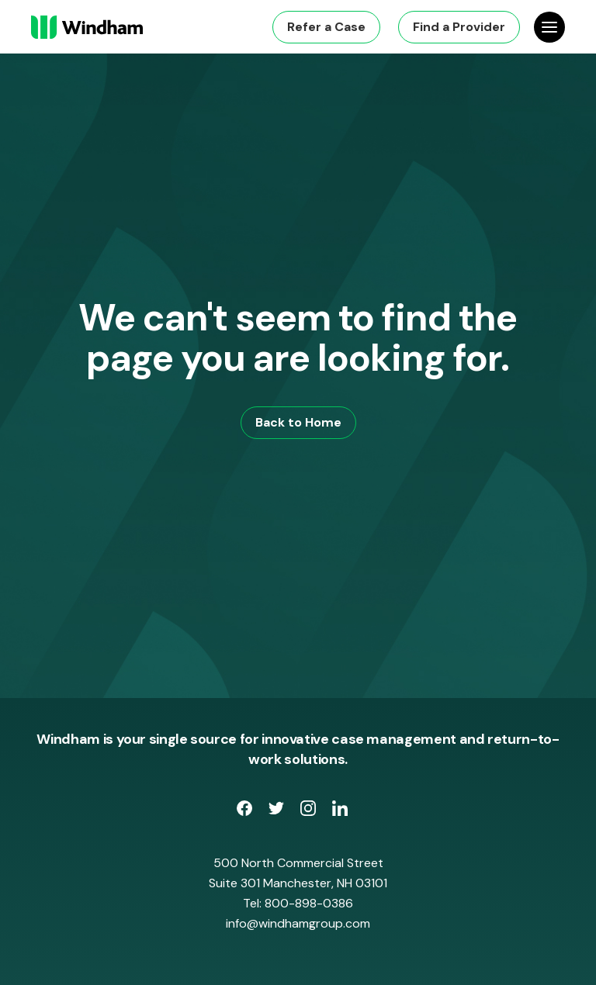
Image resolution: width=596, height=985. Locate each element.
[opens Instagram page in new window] (310, 811)
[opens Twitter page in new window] (278, 811)
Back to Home (298, 422)
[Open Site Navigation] (549, 27)
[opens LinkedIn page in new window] (340, 811)
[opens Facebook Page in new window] (246, 811)
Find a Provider (459, 27)
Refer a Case (326, 27)
